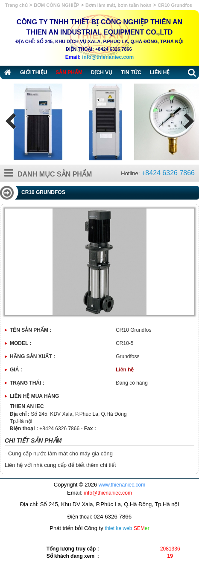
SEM (141, 528)
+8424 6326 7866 (168, 173)
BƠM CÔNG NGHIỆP (56, 5)
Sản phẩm (69, 72)
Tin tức (131, 72)
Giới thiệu (33, 72)
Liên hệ (160, 72)
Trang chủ (17, 5)
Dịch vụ (101, 72)
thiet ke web (118, 528)
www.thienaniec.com (122, 485)
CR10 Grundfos (175, 5)
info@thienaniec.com (108, 57)
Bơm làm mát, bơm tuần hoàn (118, 5)
